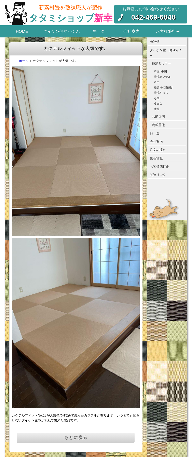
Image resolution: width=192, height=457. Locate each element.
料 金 (99, 31)
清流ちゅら (161, 92)
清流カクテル (162, 76)
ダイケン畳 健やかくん (166, 52)
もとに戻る (75, 437)
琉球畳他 (158, 125)
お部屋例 (158, 116)
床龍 (157, 109)
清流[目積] (160, 71)
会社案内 (131, 31)
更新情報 (156, 158)
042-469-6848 (153, 17)
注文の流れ (158, 150)
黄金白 (158, 103)
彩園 (157, 98)
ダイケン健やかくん (61, 31)
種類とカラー (161, 63)
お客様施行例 (168, 31)
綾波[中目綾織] (163, 87)
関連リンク (158, 174)
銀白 (157, 82)
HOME (22, 31)
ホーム (24, 61)
